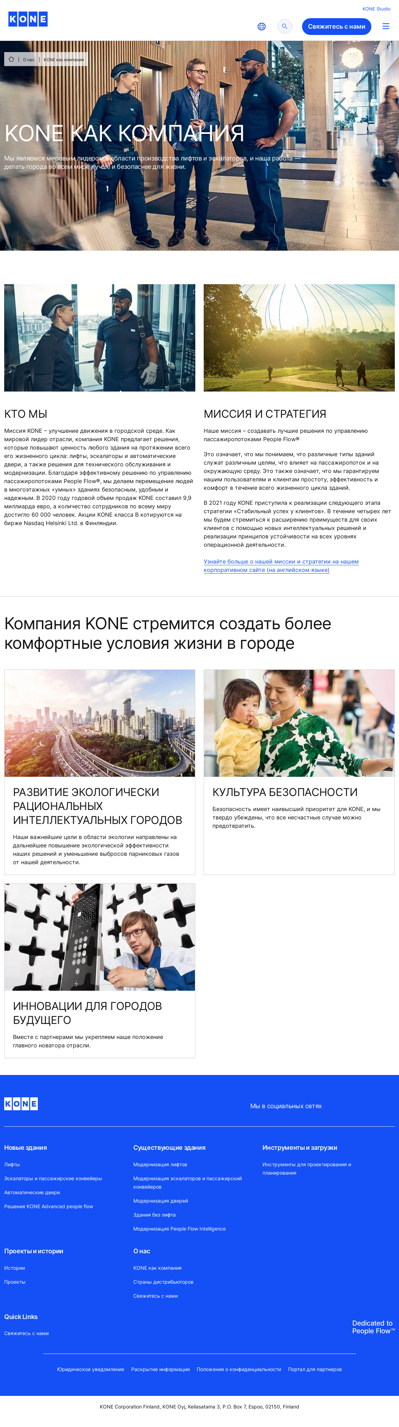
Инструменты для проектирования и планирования (306, 1168)
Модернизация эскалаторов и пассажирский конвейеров (187, 1182)
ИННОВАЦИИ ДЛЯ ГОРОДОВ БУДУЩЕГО (87, 1013)
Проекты (15, 1282)
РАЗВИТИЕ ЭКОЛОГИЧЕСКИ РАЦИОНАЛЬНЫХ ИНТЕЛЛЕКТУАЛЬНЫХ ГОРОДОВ (97, 806)
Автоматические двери (32, 1192)
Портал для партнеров (315, 1369)
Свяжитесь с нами (155, 1296)
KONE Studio (377, 9)
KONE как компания (157, 1268)
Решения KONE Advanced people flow (48, 1206)
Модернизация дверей (160, 1201)
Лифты (12, 1164)
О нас (29, 59)
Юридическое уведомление (90, 1369)
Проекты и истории (33, 1251)
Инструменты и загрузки (299, 1147)
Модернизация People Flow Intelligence (179, 1229)
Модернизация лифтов (160, 1164)
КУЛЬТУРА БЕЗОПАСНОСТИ (285, 792)
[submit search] (285, 26)
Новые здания (25, 1147)
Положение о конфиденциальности (239, 1369)
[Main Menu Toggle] (386, 26)
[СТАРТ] (11, 59)
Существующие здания (169, 1147)
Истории (14, 1268)
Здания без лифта (154, 1215)
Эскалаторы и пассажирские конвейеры (53, 1178)
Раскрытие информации (160, 1369)
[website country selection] (261, 26)
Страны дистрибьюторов (163, 1282)
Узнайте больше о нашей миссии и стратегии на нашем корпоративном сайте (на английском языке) (281, 565)
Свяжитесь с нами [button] (336, 26)
